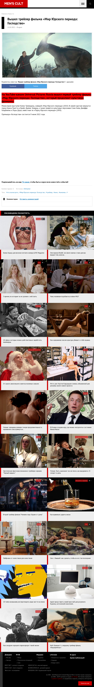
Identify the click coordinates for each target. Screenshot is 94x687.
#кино (56, 192)
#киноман (62, 192)
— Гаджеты (39, 658)
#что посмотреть (12, 192)
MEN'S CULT (14, 668)
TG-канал (25, 182)
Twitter (35, 86)
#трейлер (49, 192)
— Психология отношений (24, 660)
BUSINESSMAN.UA (39, 668)
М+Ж (18, 655)
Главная (4, 14)
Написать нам (85, 683)
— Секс (18, 663)
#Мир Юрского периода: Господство (32, 192)
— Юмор (18, 658)
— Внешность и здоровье (58, 658)
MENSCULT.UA (38, 665)
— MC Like (8, 658)
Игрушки (39, 655)
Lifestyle (53, 655)
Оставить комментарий (29, 199)
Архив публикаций (77, 658)
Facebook (13, 86)
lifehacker (27, 189)
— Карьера (53, 660)
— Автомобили (41, 660)
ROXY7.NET (14, 665)
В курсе (73, 655)
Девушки (8, 655)
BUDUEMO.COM (39, 670)
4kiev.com (12, 670)
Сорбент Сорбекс (56, 679)
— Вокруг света (54, 663)
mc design (75, 677)
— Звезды (8, 660)
